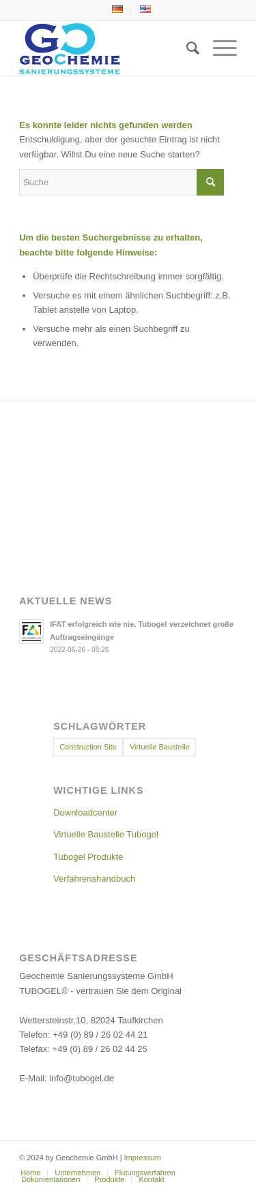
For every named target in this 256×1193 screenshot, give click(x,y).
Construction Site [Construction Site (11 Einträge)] (88, 747)
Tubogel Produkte (88, 857)
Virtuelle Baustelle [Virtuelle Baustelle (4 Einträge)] (160, 747)
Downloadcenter (85, 812)
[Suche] (186, 48)
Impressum (142, 1157)
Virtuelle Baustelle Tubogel (105, 834)
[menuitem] (117, 9)
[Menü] (218, 48)
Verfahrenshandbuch (94, 878)
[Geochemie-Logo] (106, 48)
